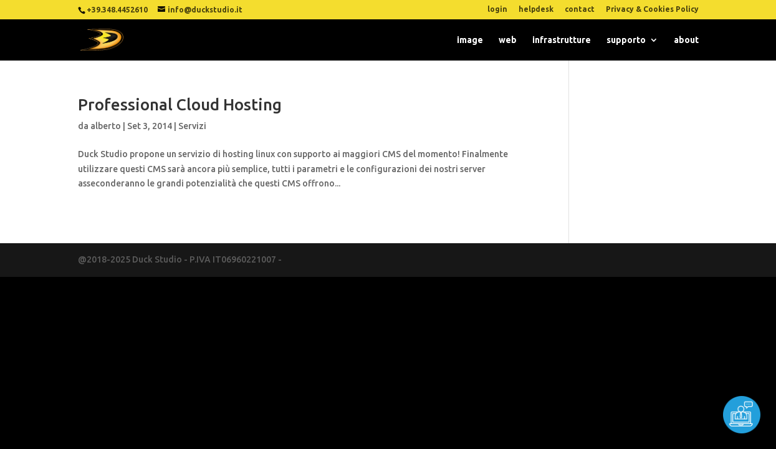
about (686, 40)
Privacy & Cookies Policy (652, 9)
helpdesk (536, 9)
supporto (626, 40)
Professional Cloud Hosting (180, 104)
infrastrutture (561, 40)
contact (580, 9)
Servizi (192, 126)
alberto (105, 126)
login (497, 9)
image (470, 40)
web (508, 40)
